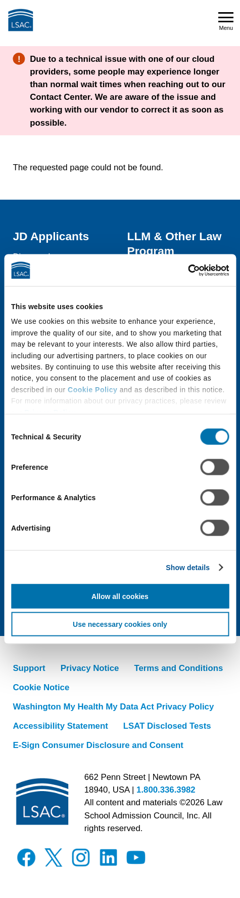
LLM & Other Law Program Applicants (174, 251)
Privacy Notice (90, 668)
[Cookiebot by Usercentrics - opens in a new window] (184, 270)
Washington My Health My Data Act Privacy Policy (113, 707)
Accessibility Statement (60, 726)
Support (29, 668)
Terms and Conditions (178, 668)
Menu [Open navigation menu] (225, 21)
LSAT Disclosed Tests (167, 726)
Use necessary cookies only (120, 624)
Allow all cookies (120, 596)
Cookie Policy (92, 389)
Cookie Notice (41, 687)
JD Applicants (51, 236)
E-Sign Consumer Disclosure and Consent (98, 745)
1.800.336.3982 (166, 790)
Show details (188, 567)
